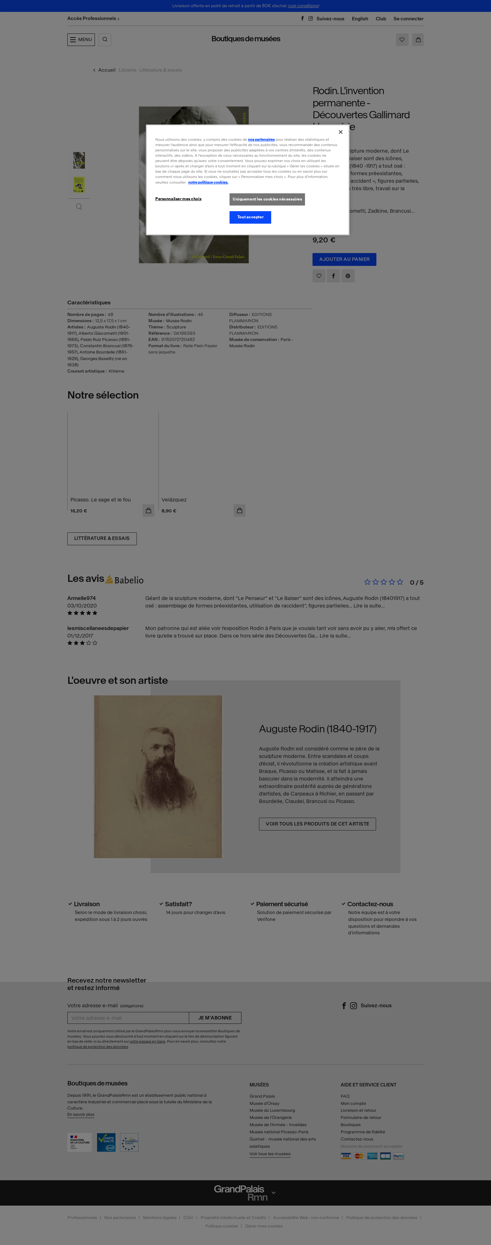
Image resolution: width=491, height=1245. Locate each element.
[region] (247, 179)
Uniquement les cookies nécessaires (267, 199)
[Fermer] (341, 132)
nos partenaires (261, 139)
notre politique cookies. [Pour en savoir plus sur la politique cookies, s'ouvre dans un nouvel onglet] (208, 182)
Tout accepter (250, 217)
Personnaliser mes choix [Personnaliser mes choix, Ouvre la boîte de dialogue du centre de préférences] (178, 199)
